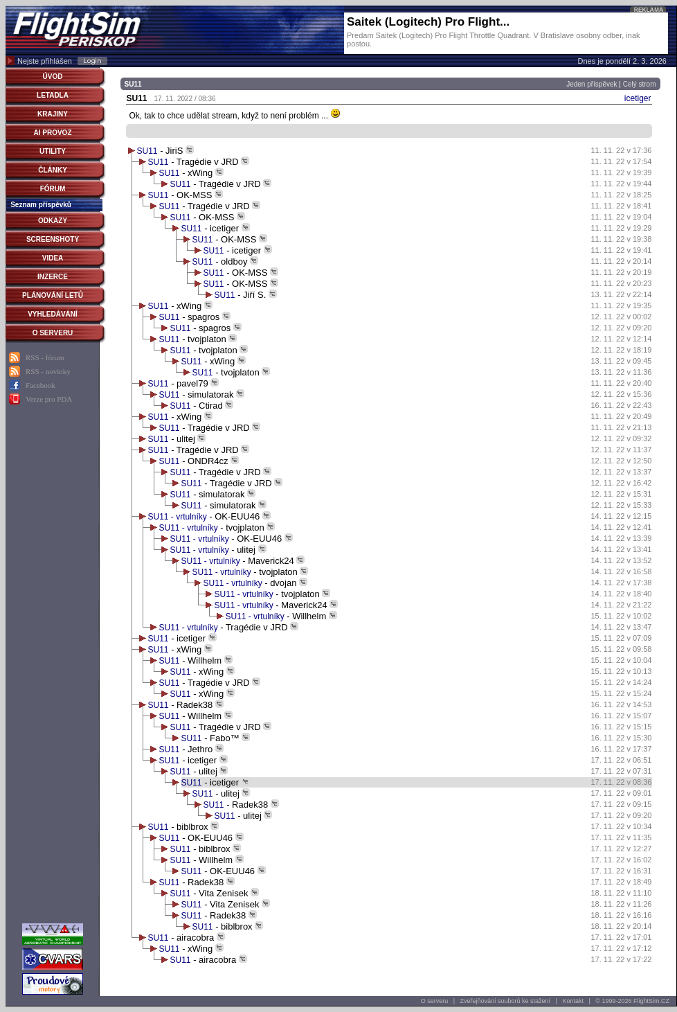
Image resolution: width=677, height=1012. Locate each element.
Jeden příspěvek (591, 84)
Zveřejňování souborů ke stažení (505, 1000)
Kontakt (573, 1000)
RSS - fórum (45, 357)
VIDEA (53, 258)
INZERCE (52, 277)
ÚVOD (53, 76)
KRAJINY (52, 114)
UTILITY (52, 151)
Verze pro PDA (49, 399)
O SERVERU (53, 333)
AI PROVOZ (52, 132)
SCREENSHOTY (52, 239)
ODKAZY (52, 220)
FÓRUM (53, 189)
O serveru (435, 1000)
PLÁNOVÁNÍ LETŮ (52, 295)
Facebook (40, 385)
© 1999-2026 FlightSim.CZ (632, 1000)
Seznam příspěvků (40, 204)
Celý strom (639, 84)
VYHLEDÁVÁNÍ (53, 314)
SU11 (147, 151)
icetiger (637, 98)
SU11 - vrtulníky (179, 517)
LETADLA (53, 95)
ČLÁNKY (52, 170)
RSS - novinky (48, 371)
